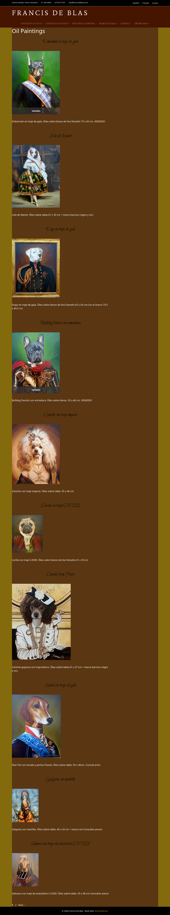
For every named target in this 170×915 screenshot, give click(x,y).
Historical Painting (85, 24)
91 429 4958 (46, 2)
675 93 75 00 (60, 2)
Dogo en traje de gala (60, 229)
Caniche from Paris (60, 574)
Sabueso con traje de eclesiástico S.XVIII (60, 844)
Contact (125, 23)
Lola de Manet (60, 136)
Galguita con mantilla (60, 779)
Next (22, 904)
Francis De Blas (50, 13)
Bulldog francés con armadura (60, 323)
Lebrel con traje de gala (60, 685)
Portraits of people (58, 24)
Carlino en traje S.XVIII (60, 506)
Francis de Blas (109, 24)
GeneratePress (101, 911)
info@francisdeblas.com (78, 2)
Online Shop (142, 24)
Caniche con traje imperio (60, 415)
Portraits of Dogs (32, 24)
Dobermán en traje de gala (60, 42)
